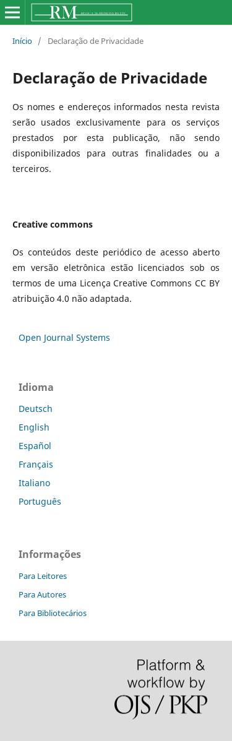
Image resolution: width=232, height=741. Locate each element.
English (34, 427)
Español (35, 446)
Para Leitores (43, 575)
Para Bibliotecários (53, 613)
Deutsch (36, 408)
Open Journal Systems (64, 337)
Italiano (34, 483)
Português (40, 501)
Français (36, 464)
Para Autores (42, 594)
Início (22, 40)
